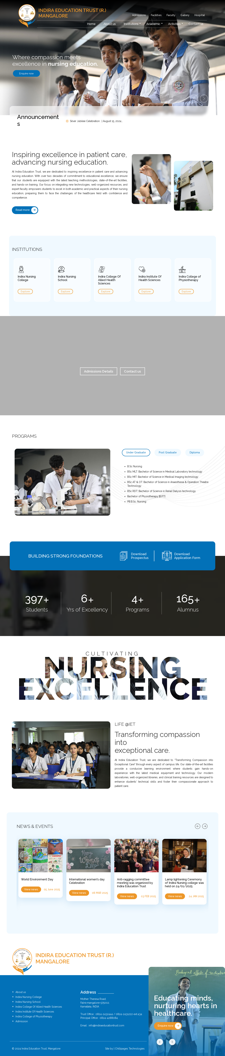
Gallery (184, 15)
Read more (27, 210)
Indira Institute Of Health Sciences (35, 1011)
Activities (174, 24)
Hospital (200, 15)
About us (109, 24)
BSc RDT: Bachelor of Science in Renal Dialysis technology (161, 491)
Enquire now (169, 1026)
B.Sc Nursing (134, 466)
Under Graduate (136, 452)
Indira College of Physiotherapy (34, 1016)
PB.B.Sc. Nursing (136, 501)
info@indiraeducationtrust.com (106, 1025)
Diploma (195, 452)
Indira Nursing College (29, 997)
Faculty (171, 15)
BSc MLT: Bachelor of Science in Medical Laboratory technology (164, 471)
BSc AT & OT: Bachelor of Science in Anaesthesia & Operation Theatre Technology (167, 484)
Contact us (196, 24)
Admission (22, 1021)
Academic (153, 24)
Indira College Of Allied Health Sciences (39, 1006)
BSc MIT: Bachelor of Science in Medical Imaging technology (162, 476)
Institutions (131, 24)
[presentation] (197, 826)
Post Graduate (168, 452)
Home (91, 24)
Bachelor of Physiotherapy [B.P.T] (146, 496)
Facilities (156, 15)
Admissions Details (98, 371)
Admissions (139, 15)
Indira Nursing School (28, 1001)
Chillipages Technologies (130, 1048)
